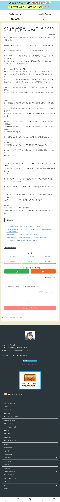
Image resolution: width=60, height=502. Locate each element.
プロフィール (30, 410)
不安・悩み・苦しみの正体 (30, 417)
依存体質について (30, 430)
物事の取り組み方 (30, 454)
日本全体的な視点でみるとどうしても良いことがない (23, 226)
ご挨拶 (30, 406)
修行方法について (30, 424)
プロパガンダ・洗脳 (30, 420)
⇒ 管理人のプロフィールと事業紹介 (14, 356)
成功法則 (30, 444)
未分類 (30, 489)
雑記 (30, 485)
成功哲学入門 (30, 413)
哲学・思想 (30, 434)
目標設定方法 (30, 458)
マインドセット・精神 (30, 427)
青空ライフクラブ (30, 475)
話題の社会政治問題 (10, 247)
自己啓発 (30, 465)
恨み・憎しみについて (30, 441)
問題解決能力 (30, 437)
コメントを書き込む (30, 308)
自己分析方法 (30, 461)
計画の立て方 (30, 468)
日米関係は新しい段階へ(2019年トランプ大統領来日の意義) (26, 237)
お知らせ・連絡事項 (30, 403)
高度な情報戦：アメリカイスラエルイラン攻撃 (21, 234)
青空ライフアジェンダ (30, 478)
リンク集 (30, 482)
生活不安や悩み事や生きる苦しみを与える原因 (21, 240)
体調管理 (30, 451)
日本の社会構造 (30, 448)
